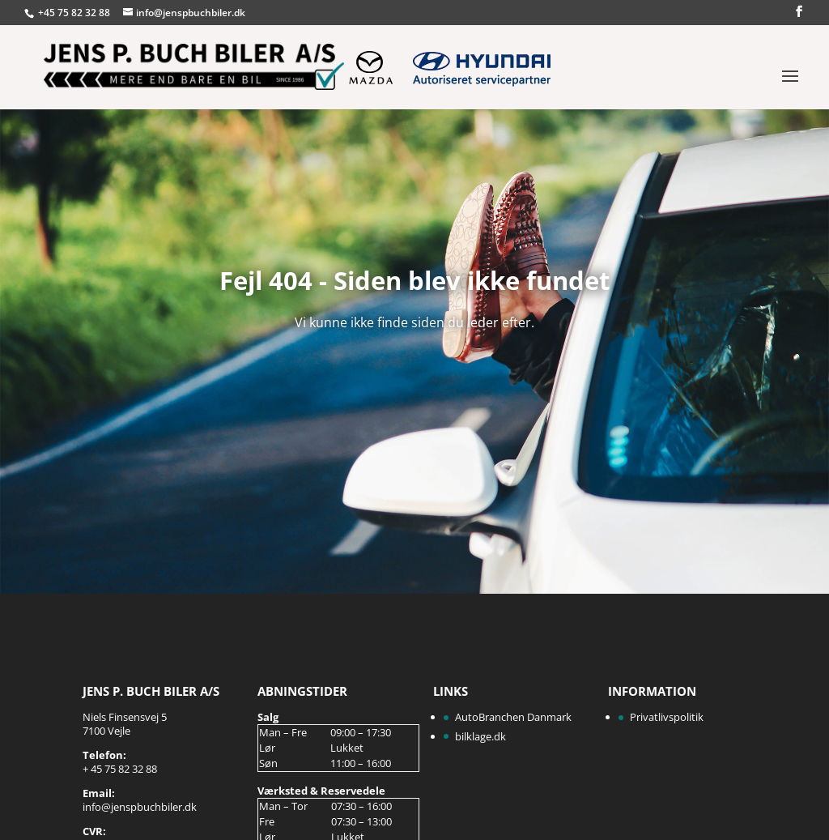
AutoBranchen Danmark (513, 717)
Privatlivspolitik (667, 717)
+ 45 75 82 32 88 (120, 768)
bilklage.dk (480, 736)
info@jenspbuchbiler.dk (140, 806)
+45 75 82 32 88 (75, 12)
